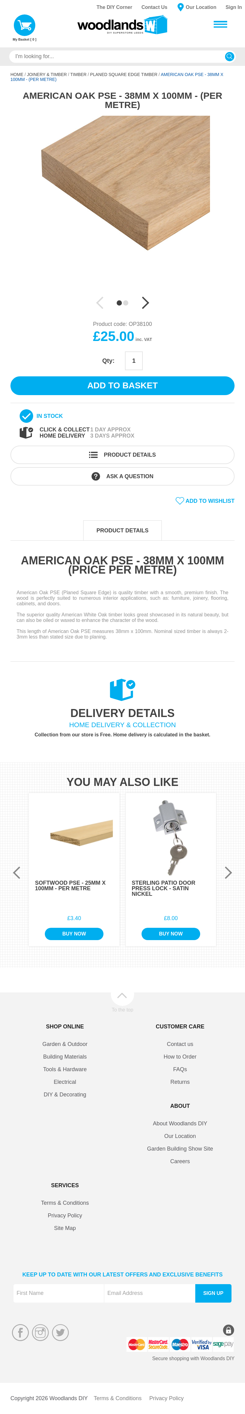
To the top (122, 1009)
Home (16, 74)
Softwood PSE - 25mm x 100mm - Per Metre (70, 885)
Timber (78, 74)
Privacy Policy (65, 1215)
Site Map (65, 1228)
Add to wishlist (210, 501)
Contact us (180, 1044)
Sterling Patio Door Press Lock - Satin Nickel (163, 888)
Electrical (65, 1082)
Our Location (201, 7)
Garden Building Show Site (180, 1149)
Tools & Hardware (65, 1069)
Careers (180, 1161)
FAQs (180, 1069)
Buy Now (74, 933)
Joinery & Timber (47, 74)
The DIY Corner (114, 7)
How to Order (180, 1057)
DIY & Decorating (65, 1095)
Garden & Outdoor (65, 1044)
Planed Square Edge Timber (124, 74)
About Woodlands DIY (180, 1123)
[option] (122, 208)
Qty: (108, 360)
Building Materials (65, 1057)
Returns (180, 1082)
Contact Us (154, 7)
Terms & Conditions (65, 1203)
